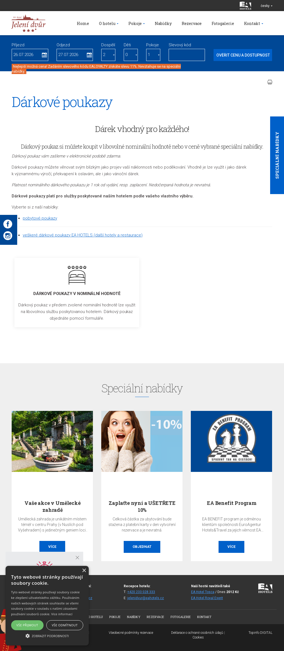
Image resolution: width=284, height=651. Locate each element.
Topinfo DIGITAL (260, 633)
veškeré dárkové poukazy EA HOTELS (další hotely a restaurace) (83, 235)
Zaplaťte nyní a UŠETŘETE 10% (142, 506)
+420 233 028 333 (141, 592)
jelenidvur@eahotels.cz (145, 598)
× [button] (84, 571)
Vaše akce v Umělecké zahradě (52, 506)
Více (52, 547)
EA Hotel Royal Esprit (207, 598)
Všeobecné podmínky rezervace (131, 633)
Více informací (62, 614)
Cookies (198, 637)
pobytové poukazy (40, 218)
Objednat (142, 547)
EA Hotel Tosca (202, 592)
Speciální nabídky (277, 155)
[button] (47, 635)
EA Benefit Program (232, 503)
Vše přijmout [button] (27, 625)
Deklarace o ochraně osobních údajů (197, 633)
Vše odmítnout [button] (65, 625)
